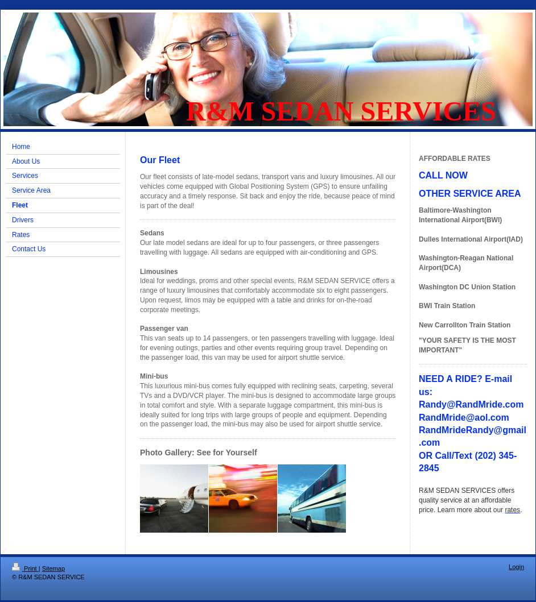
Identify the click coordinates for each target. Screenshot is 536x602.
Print (25, 568)
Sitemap (53, 568)
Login (516, 566)
